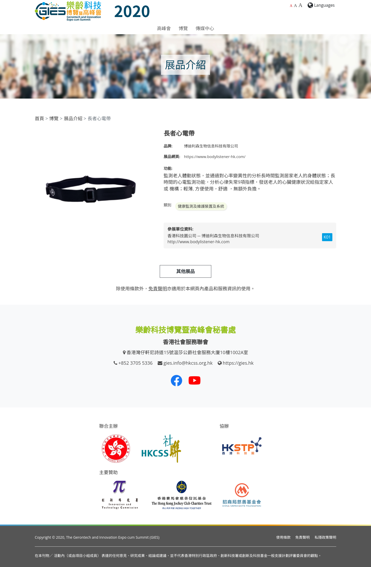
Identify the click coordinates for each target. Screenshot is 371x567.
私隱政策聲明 (325, 537)
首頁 (39, 118)
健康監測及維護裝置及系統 (201, 206)
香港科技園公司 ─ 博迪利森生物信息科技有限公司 (213, 236)
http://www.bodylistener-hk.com (198, 242)
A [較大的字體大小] (295, 5)
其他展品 (185, 271)
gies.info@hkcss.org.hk (188, 363)
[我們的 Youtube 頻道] (194, 380)
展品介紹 (73, 118)
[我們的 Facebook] (176, 380)
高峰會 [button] (164, 28)
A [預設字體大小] (291, 6)
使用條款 (283, 537)
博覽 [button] (183, 28)
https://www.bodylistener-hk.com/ (215, 156)
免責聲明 (302, 537)
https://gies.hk (238, 363)
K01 (327, 237)
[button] (151, 134)
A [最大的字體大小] (300, 5)
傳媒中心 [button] (205, 28)
